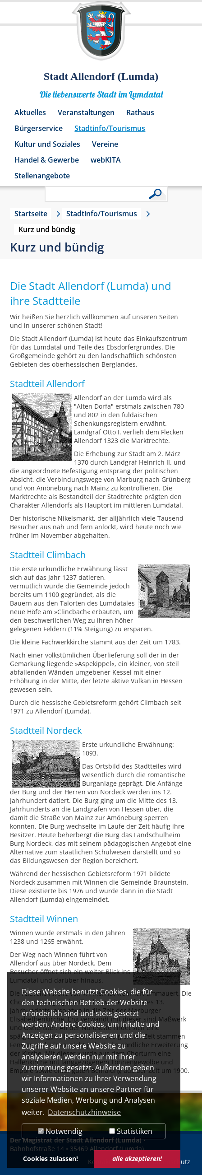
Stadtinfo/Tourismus (109, 128)
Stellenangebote (42, 176)
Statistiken (130, 1131)
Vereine (105, 144)
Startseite (30, 214)
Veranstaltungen (86, 112)
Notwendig (60, 1131)
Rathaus (140, 112)
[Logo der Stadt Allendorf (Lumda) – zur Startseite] (101, 35)
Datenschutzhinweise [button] (84, 1112)
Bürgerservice (38, 128)
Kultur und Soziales (47, 144)
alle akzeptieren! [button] (137, 1158)
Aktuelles (30, 112)
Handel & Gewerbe (46, 160)
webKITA (106, 160)
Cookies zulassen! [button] (50, 1158)
